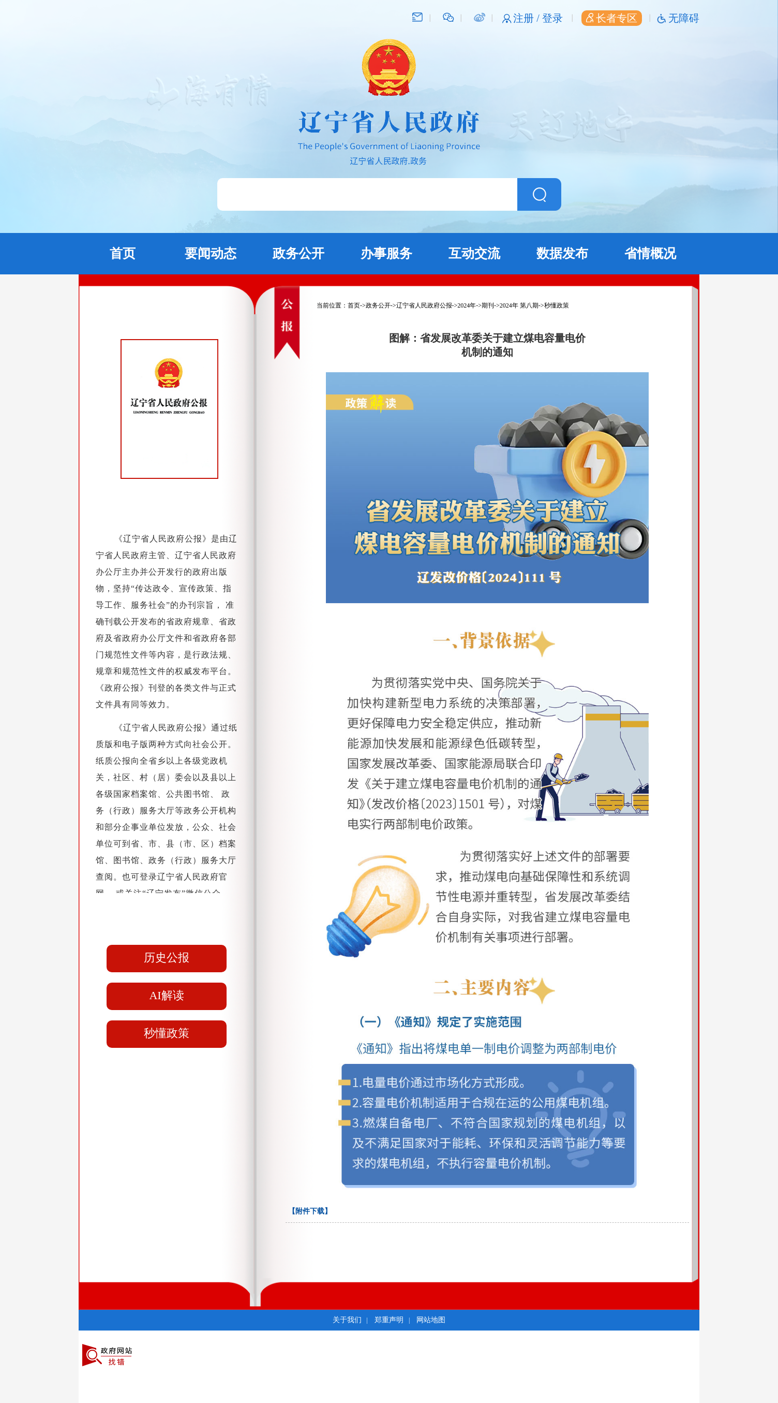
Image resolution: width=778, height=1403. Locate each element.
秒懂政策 (166, 1033)
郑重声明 (389, 1320)
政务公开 (298, 253)
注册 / (527, 18)
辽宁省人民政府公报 (424, 305)
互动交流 (474, 253)
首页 (123, 253)
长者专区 (611, 18)
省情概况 (650, 253)
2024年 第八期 (519, 305)
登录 (552, 18)
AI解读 (166, 995)
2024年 (466, 305)
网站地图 (430, 1320)
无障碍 (683, 18)
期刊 (488, 305)
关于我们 (347, 1320)
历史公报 (166, 957)
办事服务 (386, 253)
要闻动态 (210, 253)
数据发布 (562, 253)
